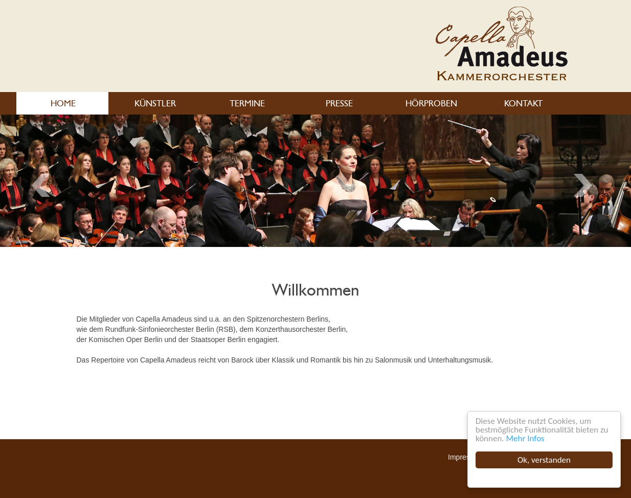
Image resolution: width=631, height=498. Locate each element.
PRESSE (338, 103)
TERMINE (246, 103)
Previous (586, 186)
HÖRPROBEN (431, 103)
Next (44, 186)
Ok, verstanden (544, 460)
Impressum (465, 457)
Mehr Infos (525, 438)
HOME (62, 103)
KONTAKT (523, 103)
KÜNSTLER (154, 103)
